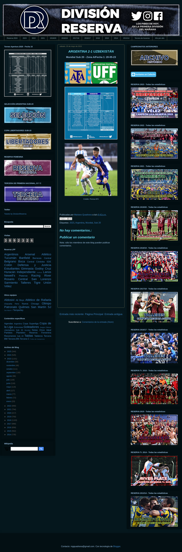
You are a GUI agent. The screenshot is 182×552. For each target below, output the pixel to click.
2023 (25, 38)
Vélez (8, 286)
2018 (9, 420)
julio (8, 380)
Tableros (38, 336)
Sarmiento (11, 282)
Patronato (10, 307)
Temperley (18, 310)
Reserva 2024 (12, 38)
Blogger (116, 546)
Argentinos (11, 254)
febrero (9, 398)
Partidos (8, 332)
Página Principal (94, 314)
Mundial (89, 223)
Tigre (37, 282)
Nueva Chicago (30, 303)
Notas (35, 330)
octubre (9, 369)
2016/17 (87, 38)
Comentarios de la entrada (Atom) (98, 322)
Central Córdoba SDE (39, 261)
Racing (35, 275)
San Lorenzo (41, 279)
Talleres (26, 282)
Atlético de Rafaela (38, 300)
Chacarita (8, 304)
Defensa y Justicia (34, 265)
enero (9, 401)
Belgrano (10, 261)
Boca (21, 261)
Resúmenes (10, 336)
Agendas (8, 323)
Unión (47, 282)
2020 (9, 413)
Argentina (79, 223)
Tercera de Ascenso (142, 38)
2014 (116, 38)
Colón (8, 265)
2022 (34, 38)
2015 (107, 38)
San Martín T (8, 310)
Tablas (29, 335)
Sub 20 (97, 223)
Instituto (39, 272)
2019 (9, 417)
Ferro (17, 304)
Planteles (20, 332)
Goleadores (31, 327)
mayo (8, 387)
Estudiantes (12, 268)
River (47, 275)
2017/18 (76, 38)
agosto (9, 376)
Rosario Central (16, 279)
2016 (98, 38)
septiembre (11, 372)
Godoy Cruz (43, 268)
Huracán (9, 272)
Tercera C (24, 339)
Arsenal (30, 254)
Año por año (159, 38)
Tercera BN (13, 339)
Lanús (47, 272)
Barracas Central (42, 258)
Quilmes (24, 307)
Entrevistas (18, 327)
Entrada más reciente (72, 314)
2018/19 (64, 38)
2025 (9, 351)
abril (8, 391)
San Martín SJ (41, 307)
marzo (9, 394)
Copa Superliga (31, 323)
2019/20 (53, 38)
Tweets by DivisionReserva (15, 214)
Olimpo (46, 303)
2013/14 (126, 38)
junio (8, 383)
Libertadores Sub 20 (13, 330)
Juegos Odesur (45, 327)
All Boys (20, 300)
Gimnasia (27, 268)
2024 (9, 355)
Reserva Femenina (40, 332)
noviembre (11, 365)
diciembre (10, 362)
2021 (43, 38)
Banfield (24, 258)
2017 (9, 424)
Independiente (26, 272)
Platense (23, 276)
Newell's (9, 275)
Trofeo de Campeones (37, 339)
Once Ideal (45, 330)
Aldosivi (9, 300)
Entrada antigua (113, 314)
